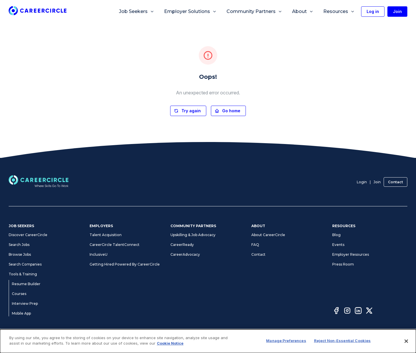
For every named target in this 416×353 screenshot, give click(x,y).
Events (338, 244)
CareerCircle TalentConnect (115, 244)
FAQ (255, 244)
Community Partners (254, 11)
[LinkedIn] (358, 311)
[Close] (406, 341)
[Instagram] (347, 311)
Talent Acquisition (106, 235)
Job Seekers (136, 11)
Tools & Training (23, 274)
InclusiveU (98, 254)
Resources (339, 11)
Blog (336, 235)
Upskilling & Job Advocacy (193, 235)
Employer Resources (350, 254)
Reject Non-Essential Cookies (342, 340)
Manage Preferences (286, 340)
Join (377, 182)
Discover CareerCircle (28, 235)
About (302, 11)
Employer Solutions (190, 11)
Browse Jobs (20, 254)
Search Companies (25, 264)
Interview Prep (25, 303)
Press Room (343, 264)
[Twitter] (369, 311)
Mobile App (21, 313)
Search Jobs (19, 244)
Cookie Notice (170, 343)
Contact (395, 182)
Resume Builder (26, 284)
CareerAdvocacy (185, 254)
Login (362, 182)
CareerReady (182, 244)
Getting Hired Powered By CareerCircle (125, 264)
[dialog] (208, 341)
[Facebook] (336, 311)
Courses (19, 294)
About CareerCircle (268, 235)
